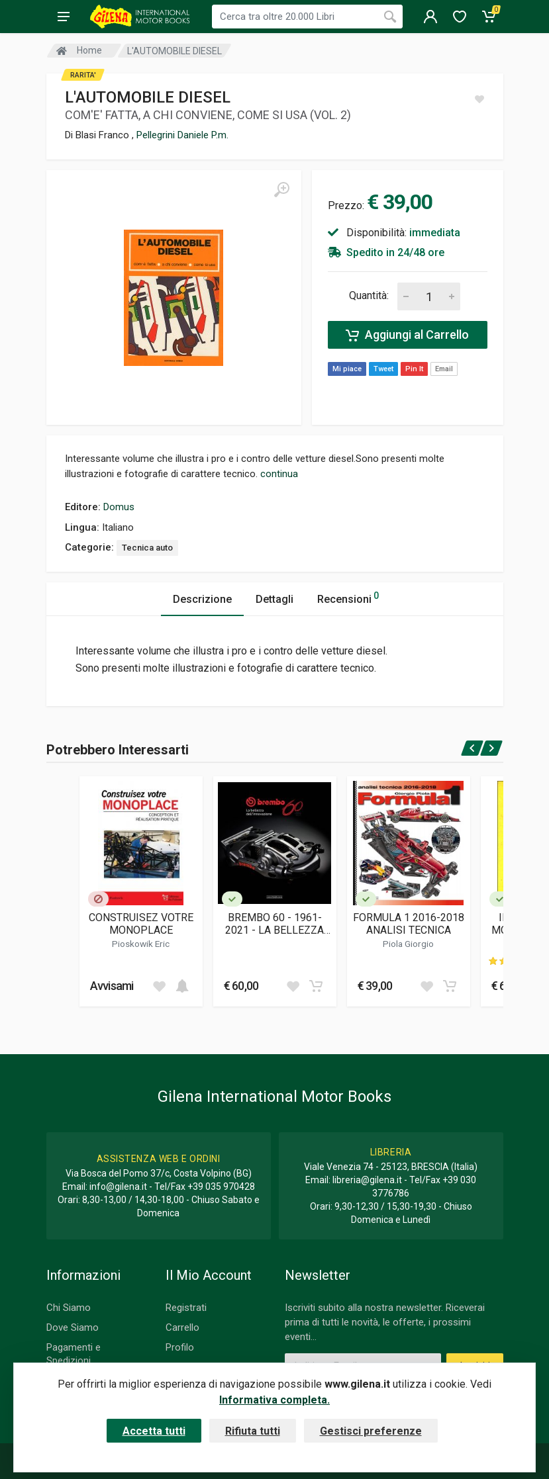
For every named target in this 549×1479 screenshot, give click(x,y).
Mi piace (347, 369)
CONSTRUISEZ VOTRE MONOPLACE (141, 923)
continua (279, 474)
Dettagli (274, 599)
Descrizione (202, 599)
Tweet (383, 369)
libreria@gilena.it (367, 1180)
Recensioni (348, 597)
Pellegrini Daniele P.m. (182, 135)
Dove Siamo (72, 1327)
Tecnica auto (147, 548)
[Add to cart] (182, 986)
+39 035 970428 (221, 1186)
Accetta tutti (154, 1431)
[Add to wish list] (159, 986)
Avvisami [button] (112, 986)
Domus (118, 507)
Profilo (180, 1347)
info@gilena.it (118, 1186)
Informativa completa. (274, 1400)
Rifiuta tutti (252, 1431)
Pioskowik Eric (141, 943)
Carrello (182, 1327)
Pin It (414, 369)
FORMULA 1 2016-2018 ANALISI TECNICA (408, 923)
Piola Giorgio (408, 943)
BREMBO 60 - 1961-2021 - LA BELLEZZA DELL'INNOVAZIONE (274, 923)
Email (444, 369)
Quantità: (369, 295)
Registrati (186, 1308)
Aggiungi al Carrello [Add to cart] (407, 335)
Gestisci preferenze (371, 1431)
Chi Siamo (68, 1308)
